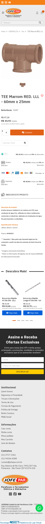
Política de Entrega (9, 409)
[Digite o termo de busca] (19, 23)
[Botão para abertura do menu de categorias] (3, 13)
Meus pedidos (7, 436)
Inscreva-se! (22, 372)
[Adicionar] (2, 131)
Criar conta (6, 429)
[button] (22, 154)
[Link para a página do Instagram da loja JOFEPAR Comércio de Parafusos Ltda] (2, 2)
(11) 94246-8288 (9, 458)
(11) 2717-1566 (8, 455)
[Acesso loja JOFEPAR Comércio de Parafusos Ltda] (37, 13)
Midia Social (6, 417)
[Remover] (2, 133)
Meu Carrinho (7, 439)
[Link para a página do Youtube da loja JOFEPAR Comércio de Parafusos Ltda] (9, 2)
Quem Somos (7, 391)
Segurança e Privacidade (11, 395)
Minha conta (6, 432)
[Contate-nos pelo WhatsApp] (39, 508)
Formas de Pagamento (11, 406)
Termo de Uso (7, 402)
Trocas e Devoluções (10, 399)
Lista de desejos (8, 443)
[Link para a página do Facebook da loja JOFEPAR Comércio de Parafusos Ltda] (6, 2)
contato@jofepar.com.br (11, 462)
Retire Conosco (7, 413)
